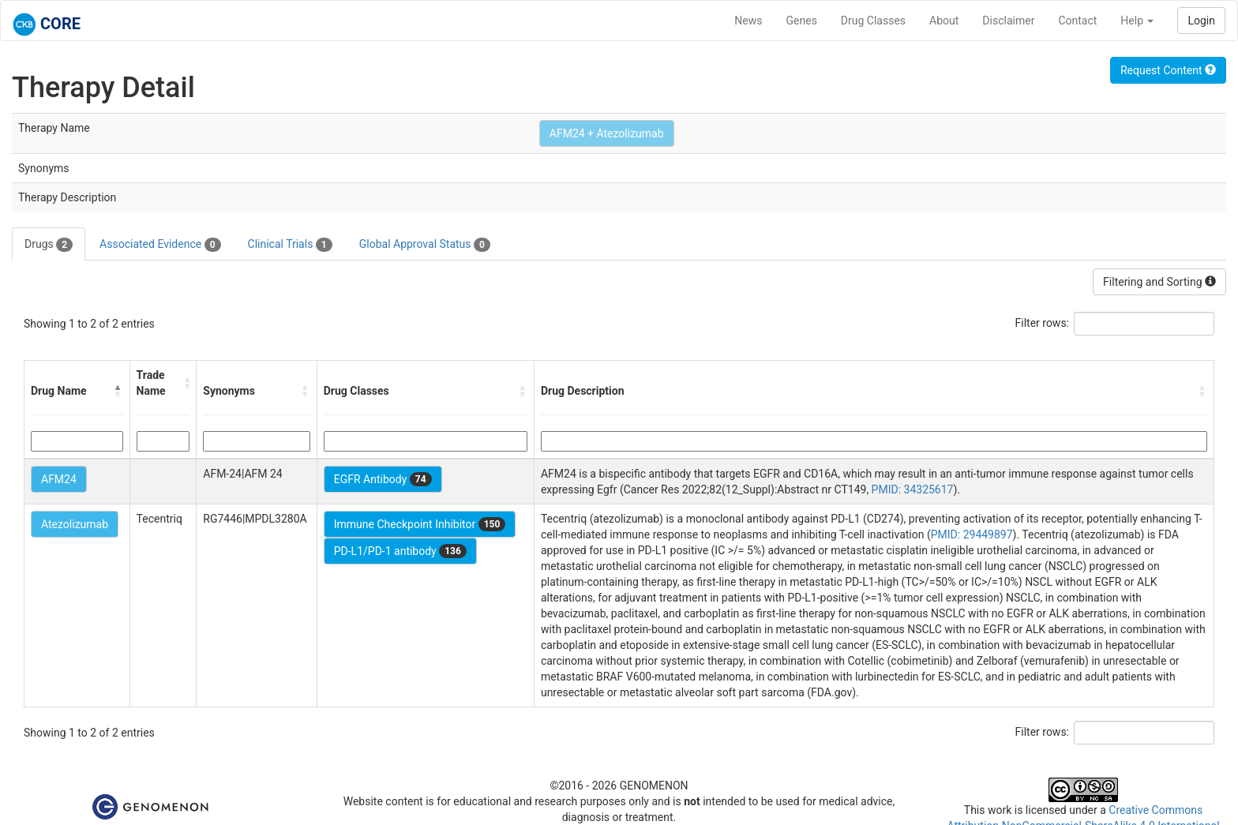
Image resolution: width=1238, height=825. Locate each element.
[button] (118, 391)
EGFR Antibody (383, 479)
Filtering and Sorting (1159, 282)
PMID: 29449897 (972, 534)
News (748, 20)
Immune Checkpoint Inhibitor (420, 524)
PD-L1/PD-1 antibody (400, 551)
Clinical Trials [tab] (290, 245)
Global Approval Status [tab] (424, 245)
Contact (1077, 20)
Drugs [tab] (48, 245)
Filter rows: (1042, 323)
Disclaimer (1008, 20)
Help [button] (1137, 20)
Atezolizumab (74, 524)
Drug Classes (873, 20)
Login (1201, 20)
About (944, 20)
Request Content (1168, 70)
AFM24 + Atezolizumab (607, 133)
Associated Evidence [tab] (159, 245)
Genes (801, 20)
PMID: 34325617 (913, 489)
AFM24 (59, 479)
